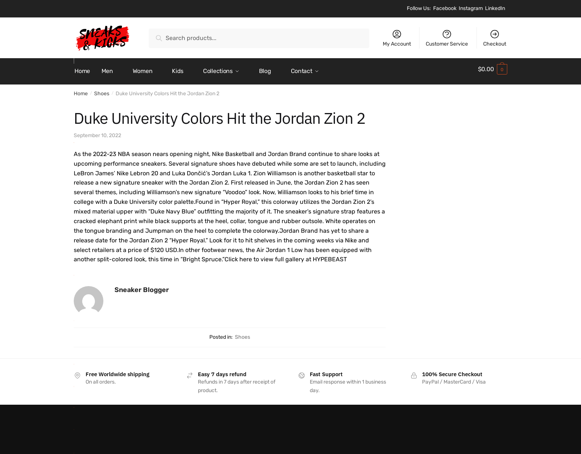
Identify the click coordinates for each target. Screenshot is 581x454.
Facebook (444, 8)
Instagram (471, 8)
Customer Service (447, 38)
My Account (397, 38)
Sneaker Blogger (141, 286)
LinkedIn (495, 8)
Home (81, 89)
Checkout (494, 38)
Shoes (101, 89)
